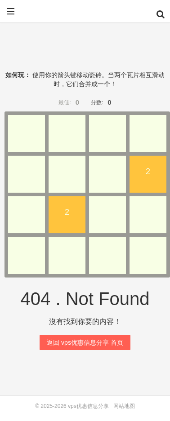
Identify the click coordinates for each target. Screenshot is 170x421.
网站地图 (124, 406)
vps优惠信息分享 (85, 14)
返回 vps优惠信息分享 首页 (85, 342)
